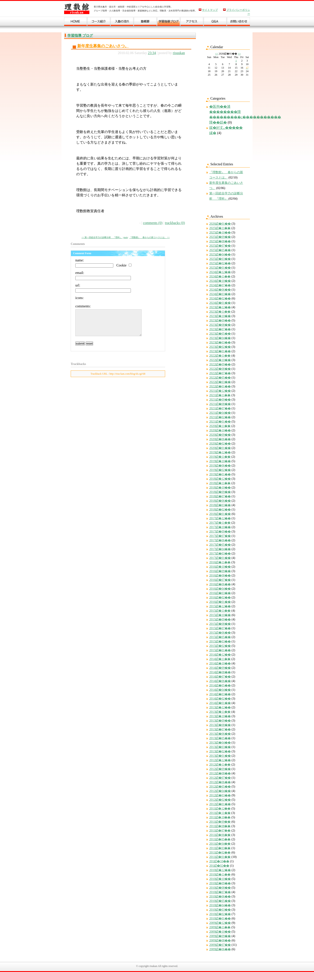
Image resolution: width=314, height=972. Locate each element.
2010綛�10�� (220, 879)
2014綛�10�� (220, 663)
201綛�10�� (219, 861)
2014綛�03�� (220, 694)
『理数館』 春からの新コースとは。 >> (149, 237)
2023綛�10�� (220, 316)
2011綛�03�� (220, 848)
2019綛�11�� (220, 456)
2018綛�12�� (220, 478)
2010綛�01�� (220, 918)
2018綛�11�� (220, 483)
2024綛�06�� (220, 289)
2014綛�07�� (220, 676)
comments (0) (152, 223)
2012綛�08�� (220, 773)
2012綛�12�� (220, 760)
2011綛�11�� (220, 813)
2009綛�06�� (220, 949)
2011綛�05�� (220, 839)
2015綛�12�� (220, 606)
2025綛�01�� (220, 267)
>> (239, 53)
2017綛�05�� (220, 544)
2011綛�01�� (220, 857)
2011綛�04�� (220, 843)
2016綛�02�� (220, 597)
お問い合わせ (238, 22)
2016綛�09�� (220, 571)
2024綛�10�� (220, 281)
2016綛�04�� (220, 588)
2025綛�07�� (220, 245)
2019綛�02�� (220, 470)
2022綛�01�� (220, 386)
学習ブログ (168, 22)
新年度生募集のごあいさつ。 (103, 46)
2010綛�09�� (220, 883)
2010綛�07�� (220, 892)
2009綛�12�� (220, 923)
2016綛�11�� (220, 562)
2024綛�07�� (220, 285)
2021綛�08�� (220, 404)
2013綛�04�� (220, 742)
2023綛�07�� (220, 329)
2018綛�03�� (220, 505)
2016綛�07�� (220, 580)
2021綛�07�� (220, 408)
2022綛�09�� (220, 364)
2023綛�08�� (220, 324)
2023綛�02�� (220, 346)
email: (79, 273)
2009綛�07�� (220, 944)
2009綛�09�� (220, 936)
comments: (83, 306)
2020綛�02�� (220, 443)
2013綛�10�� (220, 716)
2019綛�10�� (220, 461)
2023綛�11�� (220, 311)
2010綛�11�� (220, 874)
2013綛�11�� (220, 711)
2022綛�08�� (220, 368)
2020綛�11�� (220, 426)
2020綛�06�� (220, 439)
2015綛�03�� (220, 641)
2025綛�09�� (220, 237)
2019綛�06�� (220, 465)
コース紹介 (98, 22)
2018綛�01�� (220, 514)
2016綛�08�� (220, 575)
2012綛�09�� (220, 769)
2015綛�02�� (220, 645)
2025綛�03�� (220, 259)
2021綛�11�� (220, 395)
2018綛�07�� (220, 496)
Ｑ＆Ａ (215, 22)
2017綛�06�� (220, 540)
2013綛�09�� (220, 720)
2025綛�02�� (220, 263)
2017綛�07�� (220, 536)
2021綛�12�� (220, 390)
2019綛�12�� (220, 452)
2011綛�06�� (220, 835)
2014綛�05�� (220, 685)
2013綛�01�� (220, 755)
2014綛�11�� (220, 659)
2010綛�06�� (220, 896)
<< (216, 53)
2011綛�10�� (220, 817)
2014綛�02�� (220, 698)
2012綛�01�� (220, 804)
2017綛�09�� (220, 531)
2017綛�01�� (220, 558)
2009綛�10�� (220, 931)
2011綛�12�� (220, 808)
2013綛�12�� (220, 707)
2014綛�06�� (220, 681)
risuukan (179, 53)
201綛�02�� (219, 865)
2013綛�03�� (220, 747)
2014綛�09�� (220, 667)
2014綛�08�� (220, 672)
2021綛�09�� (220, 399)
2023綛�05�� (220, 333)
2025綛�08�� (220, 241)
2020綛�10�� (220, 430)
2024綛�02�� (220, 298)
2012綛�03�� (220, 795)
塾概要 (145, 22)
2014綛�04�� (220, 689)
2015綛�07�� (220, 628)
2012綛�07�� (220, 777)
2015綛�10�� (220, 615)
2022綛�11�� (220, 355)
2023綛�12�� (220, 307)
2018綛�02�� (220, 509)
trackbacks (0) (175, 223)
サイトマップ (210, 9)
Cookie (121, 265)
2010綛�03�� (220, 909)
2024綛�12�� (220, 272)
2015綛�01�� (220, 650)
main (125, 237)
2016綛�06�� (220, 584)
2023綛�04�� (220, 338)
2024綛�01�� (220, 303)
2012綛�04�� (220, 791)
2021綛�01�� (220, 421)
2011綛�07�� (220, 830)
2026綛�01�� (220, 223)
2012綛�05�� (220, 786)
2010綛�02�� (220, 914)
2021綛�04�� (220, 412)
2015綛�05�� (220, 637)
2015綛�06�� (220, 632)
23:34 (152, 53)
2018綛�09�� (220, 492)
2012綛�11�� (220, 764)
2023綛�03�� (220, 342)
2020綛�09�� (220, 434)
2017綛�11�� (220, 522)
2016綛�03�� (220, 593)
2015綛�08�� (220, 624)
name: (79, 260)
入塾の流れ (122, 22)
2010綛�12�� (220, 870)
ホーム (75, 22)
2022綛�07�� (220, 373)
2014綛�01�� (220, 703)
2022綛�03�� (220, 382)
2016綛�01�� (220, 602)
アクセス (192, 22)
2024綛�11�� (220, 276)
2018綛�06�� (220, 500)
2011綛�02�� (220, 852)
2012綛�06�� (220, 782)
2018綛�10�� (220, 487)
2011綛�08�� (220, 826)
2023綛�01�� (220, 351)
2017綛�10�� (220, 527)
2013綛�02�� (220, 751)
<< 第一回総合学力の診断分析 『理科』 (101, 237)
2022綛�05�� (220, 377)
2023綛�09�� (220, 320)
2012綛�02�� (220, 799)
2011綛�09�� (220, 821)
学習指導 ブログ (80, 35)
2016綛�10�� (220, 566)
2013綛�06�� (220, 733)
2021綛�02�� (220, 417)
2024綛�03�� (220, 294)
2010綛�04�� (220, 905)
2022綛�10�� (220, 360)
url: (77, 285)
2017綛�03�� (220, 553)
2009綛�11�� (220, 927)
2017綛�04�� (220, 549)
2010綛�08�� (220, 887)
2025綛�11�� (220, 228)
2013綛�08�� (220, 725)
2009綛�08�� (220, 940)
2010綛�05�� (220, 901)
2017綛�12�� (220, 518)
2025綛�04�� (220, 254)
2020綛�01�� (220, 448)
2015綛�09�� (220, 619)
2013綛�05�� (220, 738)
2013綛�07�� (220, 729)
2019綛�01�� (220, 474)
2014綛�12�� (220, 654)
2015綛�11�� (220, 610)
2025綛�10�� (220, 232)
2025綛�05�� (220, 250)
